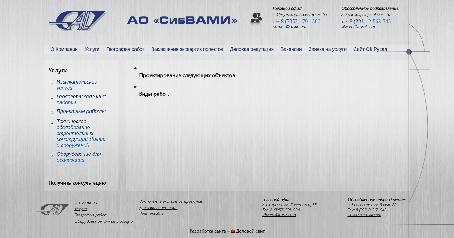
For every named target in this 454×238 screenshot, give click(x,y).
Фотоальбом (152, 213)
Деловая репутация (252, 49)
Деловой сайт (250, 231)
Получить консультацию (77, 183)
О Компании (64, 49)
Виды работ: (154, 94)
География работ (125, 49)
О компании (85, 202)
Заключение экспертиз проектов (187, 49)
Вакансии (291, 49)
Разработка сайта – (210, 231)
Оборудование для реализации (103, 221)
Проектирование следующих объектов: (187, 75)
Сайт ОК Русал (370, 49)
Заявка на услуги (328, 49)
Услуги (92, 49)
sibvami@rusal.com (289, 26)
